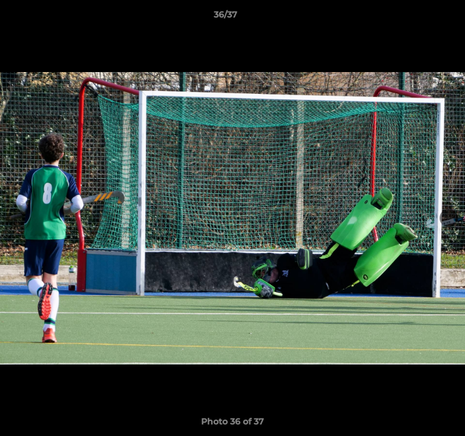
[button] (421, 17)
